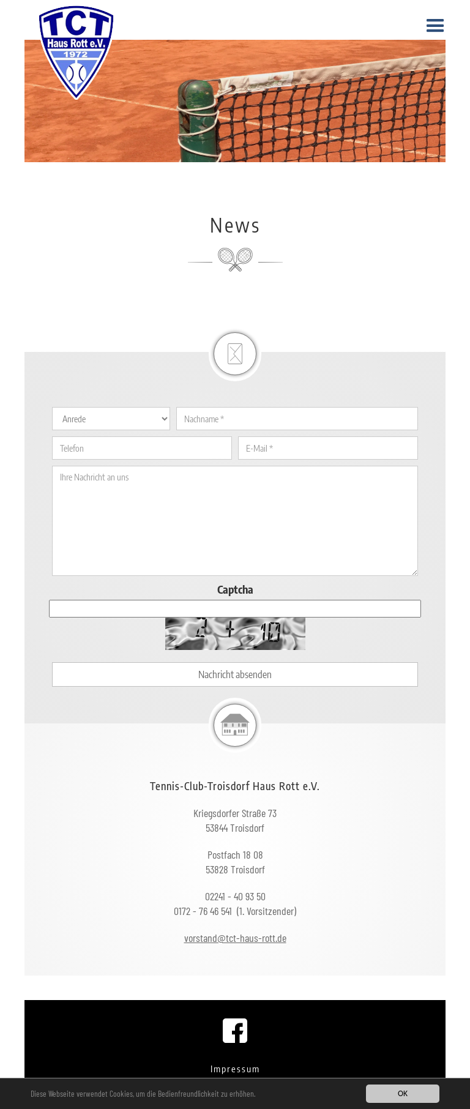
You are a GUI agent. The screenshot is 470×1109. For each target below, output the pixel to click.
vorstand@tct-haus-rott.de (235, 937)
